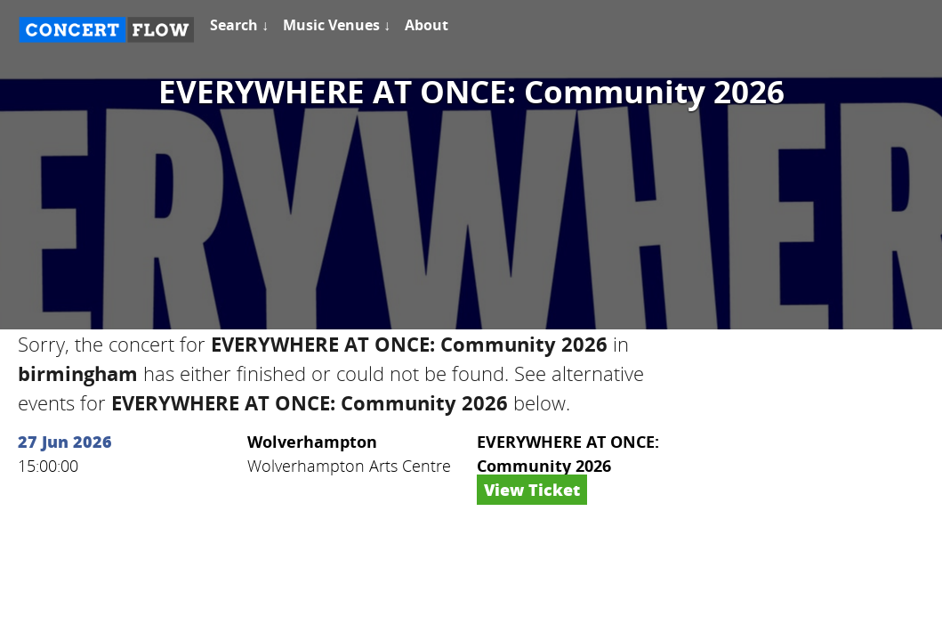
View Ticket (532, 489)
